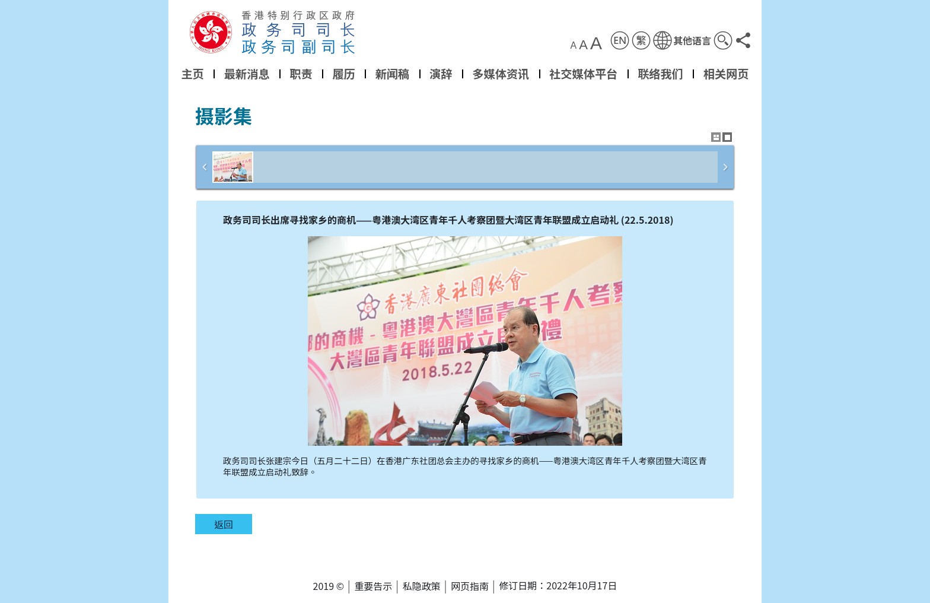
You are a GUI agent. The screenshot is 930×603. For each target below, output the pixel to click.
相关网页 (726, 73)
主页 (192, 73)
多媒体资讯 (500, 73)
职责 (300, 73)
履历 (343, 73)
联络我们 (660, 73)
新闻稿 (392, 73)
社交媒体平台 (583, 73)
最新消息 (247, 73)
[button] (682, 40)
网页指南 (470, 586)
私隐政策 (422, 586)
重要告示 (373, 586)
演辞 (440, 73)
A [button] (574, 45)
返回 (223, 524)
